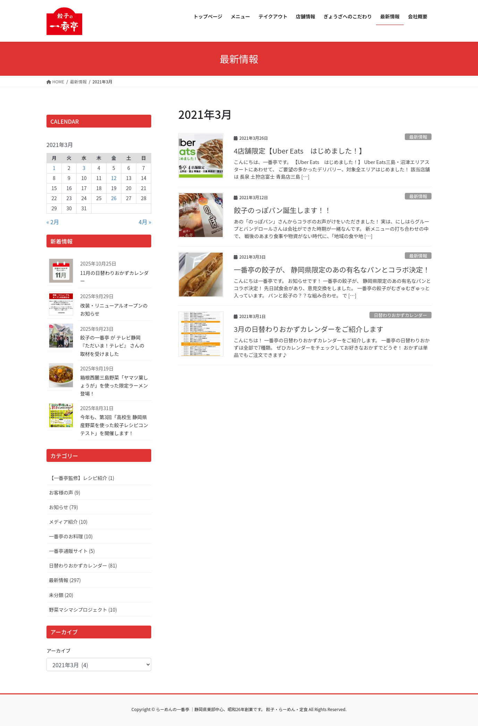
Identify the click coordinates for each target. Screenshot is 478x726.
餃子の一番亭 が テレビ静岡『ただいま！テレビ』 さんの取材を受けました (112, 345)
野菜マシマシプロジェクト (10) (83, 609)
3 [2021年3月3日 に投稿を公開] (84, 167)
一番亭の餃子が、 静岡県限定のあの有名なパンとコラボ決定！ (332, 269)
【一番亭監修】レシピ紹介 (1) (81, 477)
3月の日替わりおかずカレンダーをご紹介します (308, 329)
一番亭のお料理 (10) (71, 536)
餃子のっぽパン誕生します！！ (282, 210)
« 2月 (52, 222)
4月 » (145, 222)
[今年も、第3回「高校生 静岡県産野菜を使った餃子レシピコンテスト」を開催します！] (59, 416)
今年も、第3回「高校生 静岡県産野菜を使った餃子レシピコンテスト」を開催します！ (114, 425)
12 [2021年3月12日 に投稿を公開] (114, 177)
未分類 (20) (61, 595)
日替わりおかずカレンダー (400, 315)
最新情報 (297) (65, 580)
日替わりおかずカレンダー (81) (83, 565)
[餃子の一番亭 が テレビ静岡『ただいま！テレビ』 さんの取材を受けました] (59, 337)
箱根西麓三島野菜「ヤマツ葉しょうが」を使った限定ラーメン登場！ (114, 385)
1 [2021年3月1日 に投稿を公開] (54, 167)
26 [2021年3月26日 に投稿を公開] (114, 198)
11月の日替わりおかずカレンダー (114, 276)
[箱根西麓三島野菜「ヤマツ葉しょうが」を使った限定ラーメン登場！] (59, 376)
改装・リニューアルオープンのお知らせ (113, 309)
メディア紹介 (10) (68, 521)
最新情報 (418, 136)
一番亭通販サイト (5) (72, 550)
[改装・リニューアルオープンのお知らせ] (59, 304)
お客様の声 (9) (64, 492)
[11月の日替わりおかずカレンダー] (59, 272)
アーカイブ (58, 650)
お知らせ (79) (63, 507)
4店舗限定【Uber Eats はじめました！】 (300, 151)
